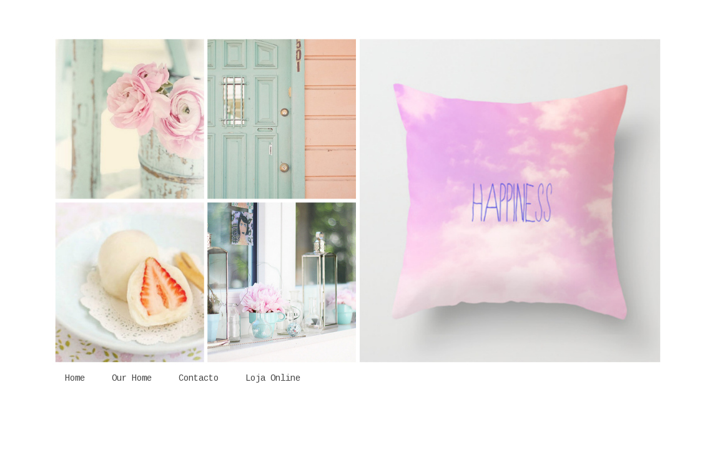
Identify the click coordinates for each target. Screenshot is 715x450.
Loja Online (272, 378)
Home (75, 378)
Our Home (132, 378)
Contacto (199, 378)
